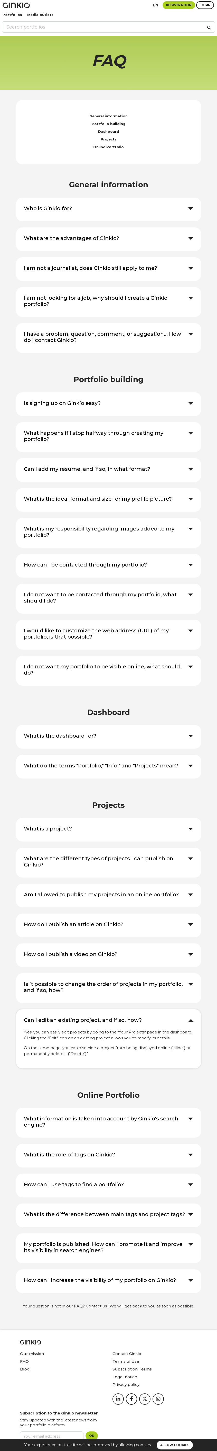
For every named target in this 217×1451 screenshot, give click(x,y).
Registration (179, 5)
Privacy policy (125, 1384)
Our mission (32, 1353)
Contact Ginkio (126, 1353)
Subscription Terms (132, 1369)
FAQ (24, 1361)
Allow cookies (174, 1445)
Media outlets (40, 15)
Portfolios (12, 15)
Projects (109, 139)
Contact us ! (97, 1306)
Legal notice (124, 1376)
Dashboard (108, 131)
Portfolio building (109, 124)
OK (91, 1436)
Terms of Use (125, 1361)
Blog (25, 1369)
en (155, 5)
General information (108, 116)
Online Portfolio (108, 147)
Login (205, 5)
